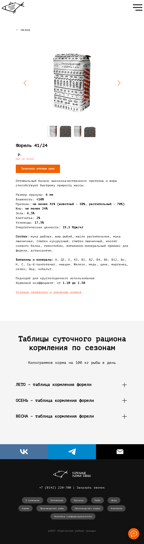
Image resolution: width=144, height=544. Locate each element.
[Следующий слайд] (118, 83)
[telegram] (72, 451)
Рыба (97, 500)
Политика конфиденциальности (73, 516)
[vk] (24, 451)
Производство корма (87, 508)
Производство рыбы (52, 508)
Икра (114, 500)
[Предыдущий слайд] (25, 83)
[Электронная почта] (120, 451)
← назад (23, 29)
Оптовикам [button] (56, 500)
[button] (38, 169)
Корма (25, 508)
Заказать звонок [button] (91, 487)
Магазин (79, 500)
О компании (33, 500)
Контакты (116, 508)
